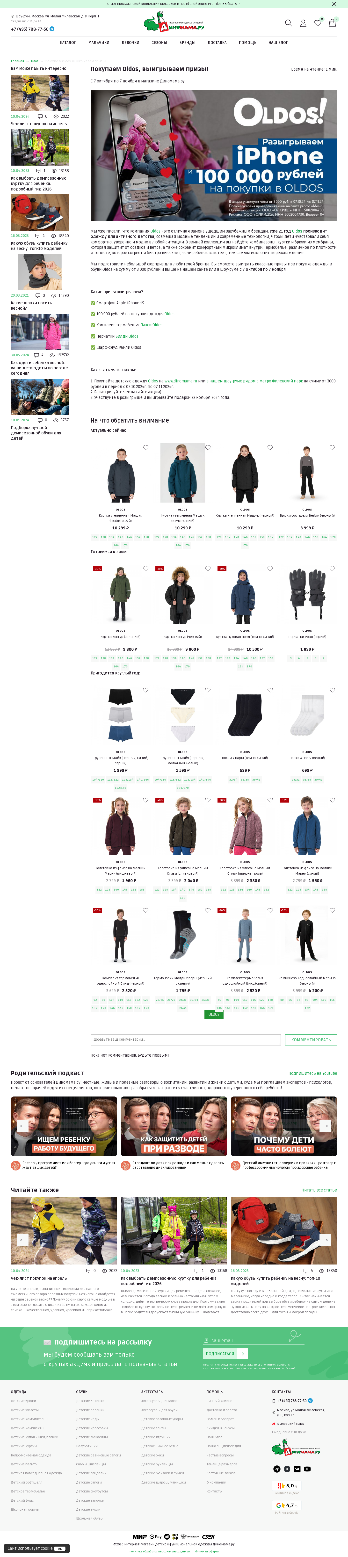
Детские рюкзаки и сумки (162, 1473)
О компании (216, 1482)
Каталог (68, 42)
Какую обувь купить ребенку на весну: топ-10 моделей (39, 246)
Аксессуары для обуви (159, 1410)
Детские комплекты (27, 1428)
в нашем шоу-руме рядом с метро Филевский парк (254, 381)
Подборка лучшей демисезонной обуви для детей (36, 433)
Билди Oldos (127, 336)
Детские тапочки (90, 1501)
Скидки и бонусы (221, 1428)
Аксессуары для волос (159, 1401)
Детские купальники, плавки (34, 1437)
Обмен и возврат (220, 1419)
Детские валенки (90, 1410)
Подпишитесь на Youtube (313, 1073)
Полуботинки (87, 1446)
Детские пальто (24, 1464)
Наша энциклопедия (224, 1446)
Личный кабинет (220, 1401)
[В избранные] (146, 448)
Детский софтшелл (26, 1482)
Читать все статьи (319, 1190)
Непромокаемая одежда (31, 1455)
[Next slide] (325, 1126)
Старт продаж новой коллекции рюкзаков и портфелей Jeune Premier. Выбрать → (174, 4)
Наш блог (278, 42)
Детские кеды (88, 1419)
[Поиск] (289, 23)
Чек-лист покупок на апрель (39, 124)
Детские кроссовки (92, 1428)
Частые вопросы (220, 1455)
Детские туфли (88, 1509)
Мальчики (98, 42)
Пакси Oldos (151, 325)
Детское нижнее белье (160, 1446)
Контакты (215, 1491)
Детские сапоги (89, 1482)
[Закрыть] (334, 4)
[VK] (297, 1469)
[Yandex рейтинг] (287, 1488)
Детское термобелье (28, 1491)
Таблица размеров (222, 1464)
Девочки (130, 42)
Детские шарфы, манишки (163, 1482)
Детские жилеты (25, 1410)
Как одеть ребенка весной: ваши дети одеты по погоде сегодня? (39, 368)
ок (60, 1549)
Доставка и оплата (222, 1410)
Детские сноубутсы (92, 1491)
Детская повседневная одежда (36, 1473)
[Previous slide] (23, 1126)
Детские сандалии (91, 1473)
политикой (269, 1364)
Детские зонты (153, 1428)
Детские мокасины (92, 1437)
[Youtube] (307, 1469)
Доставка (217, 42)
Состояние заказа (221, 1473)
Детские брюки (23, 1401)
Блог (37, 61)
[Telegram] (52, 29)
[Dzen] (287, 1469)
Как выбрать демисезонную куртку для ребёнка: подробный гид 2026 (38, 184)
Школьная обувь (89, 1518)
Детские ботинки (90, 1401)
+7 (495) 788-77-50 (30, 29)
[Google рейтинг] (287, 1508)
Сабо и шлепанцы (91, 1464)
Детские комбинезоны (29, 1419)
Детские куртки (24, 1446)
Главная (20, 61)
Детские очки (152, 1455)
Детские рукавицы (157, 1464)
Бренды (187, 42)
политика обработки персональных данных (160, 1551)
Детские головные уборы (162, 1419)
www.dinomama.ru (181, 381)
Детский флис (22, 1501)
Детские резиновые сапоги (98, 1455)
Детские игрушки (156, 1437)
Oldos (155, 231)
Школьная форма (25, 1509)
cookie (47, 1548)
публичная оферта (206, 1551)
